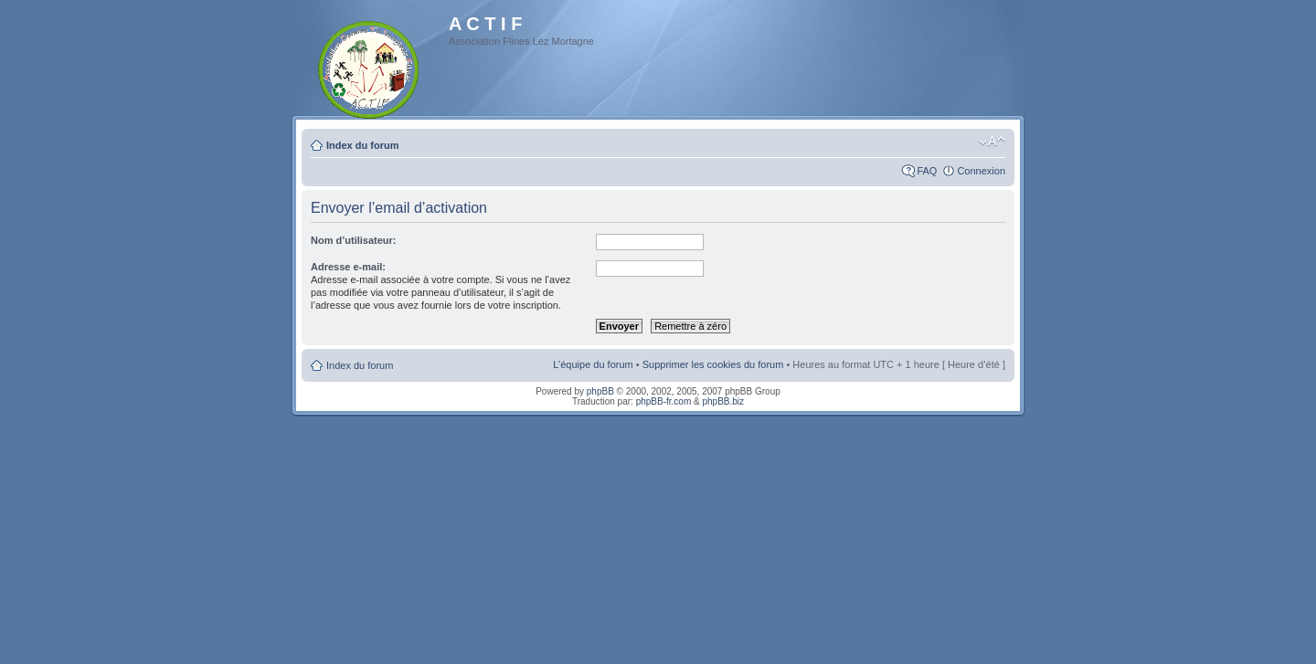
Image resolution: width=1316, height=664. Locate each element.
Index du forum (362, 145)
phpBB (600, 391)
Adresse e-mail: (348, 266)
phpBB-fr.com (664, 401)
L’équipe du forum (592, 364)
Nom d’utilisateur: (354, 240)
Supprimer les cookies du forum (713, 364)
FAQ (927, 170)
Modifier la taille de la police (992, 141)
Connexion (981, 170)
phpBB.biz (723, 401)
